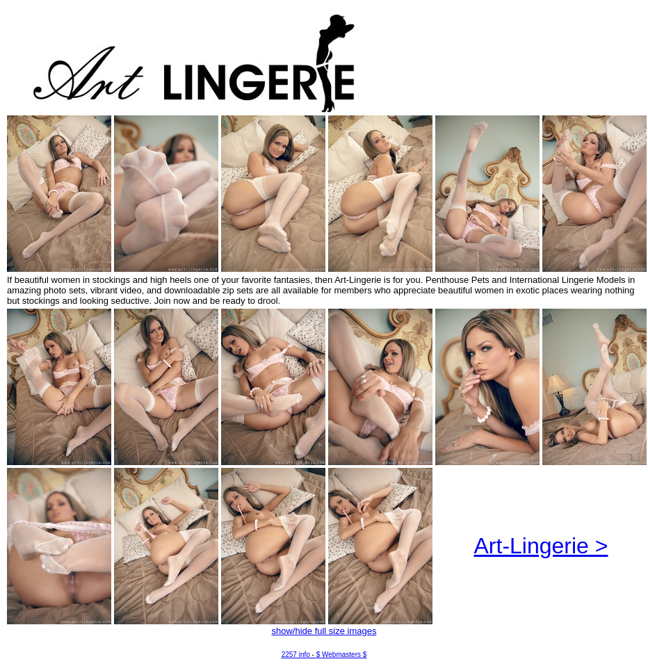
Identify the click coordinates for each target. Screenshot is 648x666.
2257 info (296, 654)
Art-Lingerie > (541, 545)
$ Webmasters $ (341, 654)
